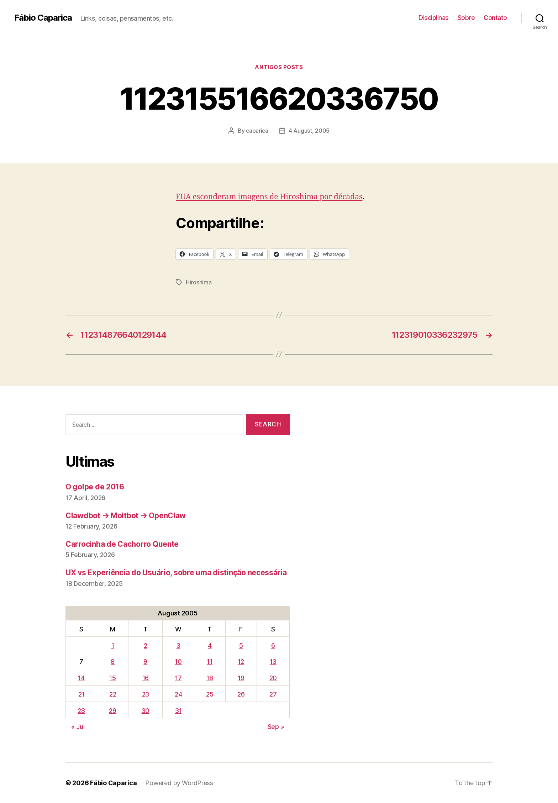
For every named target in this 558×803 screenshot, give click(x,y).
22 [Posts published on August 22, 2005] (112, 694)
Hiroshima (199, 282)
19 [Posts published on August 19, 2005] (241, 678)
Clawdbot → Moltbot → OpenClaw (125, 515)
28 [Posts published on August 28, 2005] (81, 710)
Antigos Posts (279, 67)
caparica (257, 130)
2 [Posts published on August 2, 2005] (145, 645)
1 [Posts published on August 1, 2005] (112, 645)
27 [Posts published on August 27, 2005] (273, 694)
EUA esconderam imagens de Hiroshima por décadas (269, 197)
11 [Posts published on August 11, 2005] (209, 661)
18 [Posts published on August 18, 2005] (209, 678)
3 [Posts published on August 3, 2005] (178, 645)
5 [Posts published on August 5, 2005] (241, 645)
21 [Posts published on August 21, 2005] (81, 694)
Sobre (466, 17)
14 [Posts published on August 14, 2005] (81, 678)
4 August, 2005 (309, 130)
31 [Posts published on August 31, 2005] (178, 710)
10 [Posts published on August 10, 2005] (178, 661)
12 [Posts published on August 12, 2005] (241, 661)
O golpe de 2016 (94, 486)
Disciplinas (433, 17)
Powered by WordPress (179, 783)
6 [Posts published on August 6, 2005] (273, 645)
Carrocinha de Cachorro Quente (122, 544)
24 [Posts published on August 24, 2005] (178, 694)
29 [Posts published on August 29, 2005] (112, 710)
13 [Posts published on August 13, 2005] (273, 661)
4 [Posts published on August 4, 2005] (210, 645)
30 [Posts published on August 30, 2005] (145, 710)
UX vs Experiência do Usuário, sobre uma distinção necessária (176, 572)
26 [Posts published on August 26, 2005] (240, 694)
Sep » (276, 726)
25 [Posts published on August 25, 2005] (209, 694)
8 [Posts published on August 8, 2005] (113, 661)
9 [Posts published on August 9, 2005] (145, 661)
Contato (495, 17)
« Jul (78, 726)
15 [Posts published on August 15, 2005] (112, 678)
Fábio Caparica (43, 18)
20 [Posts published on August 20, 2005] (273, 678)
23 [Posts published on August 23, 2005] (145, 694)
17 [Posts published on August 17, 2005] (178, 678)
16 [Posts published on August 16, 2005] (145, 678)
